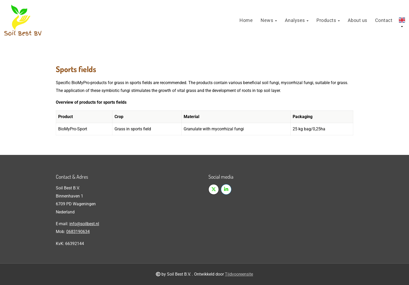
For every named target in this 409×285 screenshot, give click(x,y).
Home (246, 20)
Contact (384, 20)
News (269, 20)
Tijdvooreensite (239, 274)
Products (328, 20)
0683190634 (78, 231)
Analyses (297, 20)
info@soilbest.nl (84, 223)
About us (357, 20)
